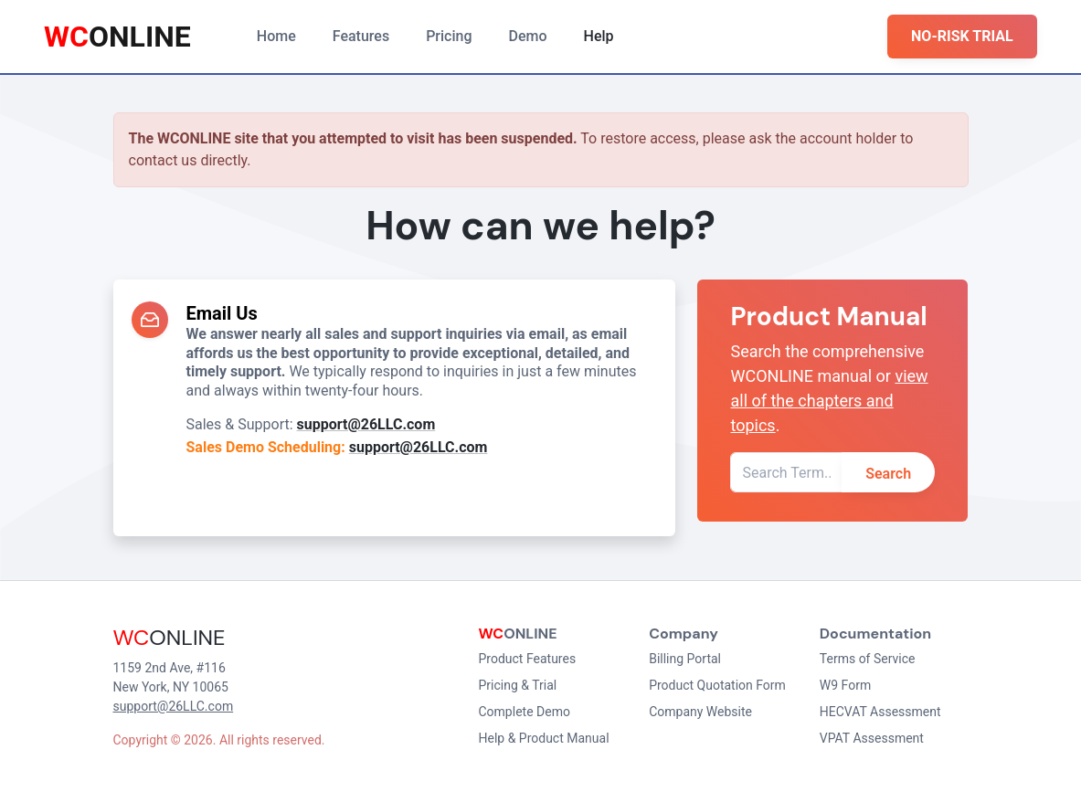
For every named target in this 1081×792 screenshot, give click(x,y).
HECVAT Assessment (880, 711)
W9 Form (845, 685)
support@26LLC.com (366, 424)
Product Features (528, 658)
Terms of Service (868, 658)
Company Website (700, 711)
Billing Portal (685, 658)
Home (276, 36)
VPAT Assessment (872, 738)
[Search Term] (786, 472)
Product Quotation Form (717, 685)
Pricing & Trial (518, 685)
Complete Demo (524, 711)
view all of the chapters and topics (828, 400)
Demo (528, 36)
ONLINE (117, 36)
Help (599, 36)
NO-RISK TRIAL (962, 36)
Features (361, 36)
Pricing (449, 36)
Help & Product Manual (544, 738)
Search (888, 473)
